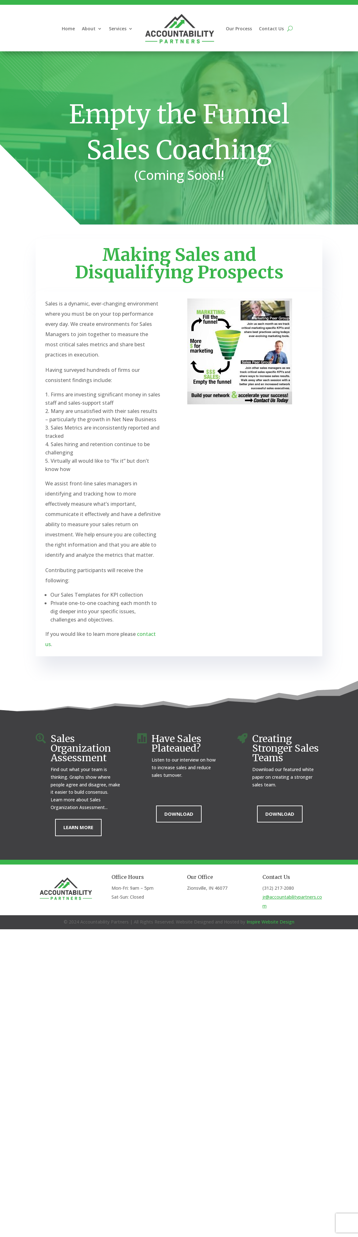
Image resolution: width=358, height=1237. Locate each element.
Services (117, 29)
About (89, 29)
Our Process (239, 29)
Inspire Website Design (270, 922)
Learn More (78, 827)
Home (68, 29)
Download (178, 814)
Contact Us (271, 29)
